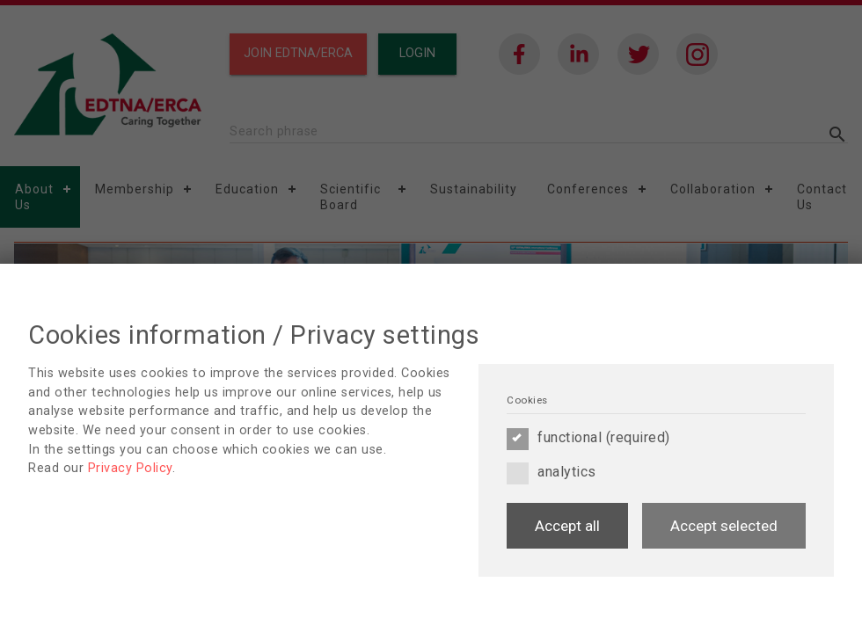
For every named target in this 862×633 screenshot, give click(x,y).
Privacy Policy (130, 468)
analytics (551, 472)
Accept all (567, 526)
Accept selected (724, 526)
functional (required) (588, 437)
